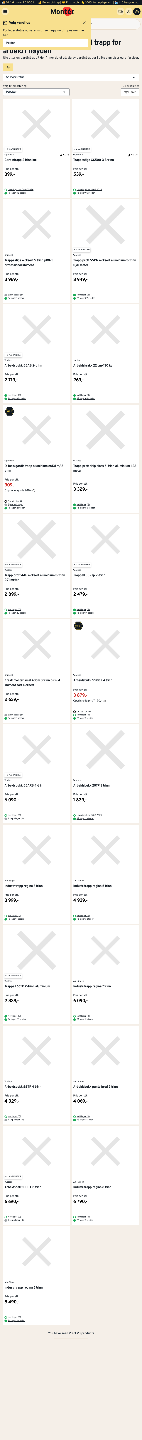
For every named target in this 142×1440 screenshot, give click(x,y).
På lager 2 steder (16, 507)
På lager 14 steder (85, 613)
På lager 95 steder (86, 193)
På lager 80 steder (86, 507)
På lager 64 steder (86, 398)
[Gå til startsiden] (62, 11)
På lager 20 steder (17, 613)
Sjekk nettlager (15, 294)
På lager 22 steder (86, 298)
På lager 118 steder (17, 193)
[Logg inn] (128, 11)
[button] (71, 77)
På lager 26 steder (17, 1019)
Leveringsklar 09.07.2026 (20, 189)
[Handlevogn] (137, 11)
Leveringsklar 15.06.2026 (89, 189)
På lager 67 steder (17, 398)
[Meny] (5, 11)
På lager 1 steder (16, 298)
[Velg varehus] (120, 11)
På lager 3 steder (85, 919)
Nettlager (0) (14, 609)
